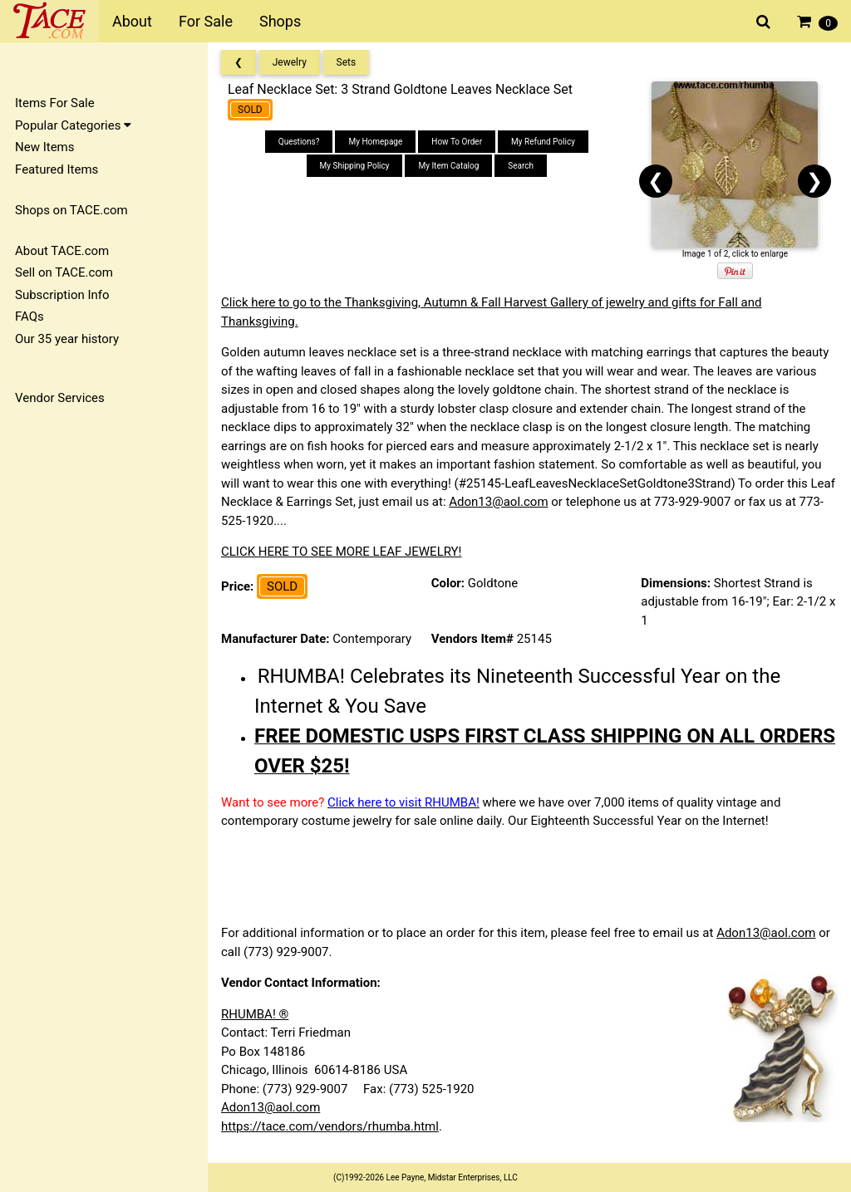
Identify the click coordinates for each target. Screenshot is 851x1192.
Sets (347, 62)
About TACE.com (62, 250)
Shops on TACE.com (71, 210)
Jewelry (290, 62)
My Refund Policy (543, 141)
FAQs (29, 316)
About (132, 21)
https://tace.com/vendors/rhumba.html (330, 1126)
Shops (280, 21)
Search (521, 165)
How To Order (456, 141)
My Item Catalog (448, 165)
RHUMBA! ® (254, 1014)
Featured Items (56, 169)
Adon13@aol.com (498, 501)
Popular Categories (73, 125)
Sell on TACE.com (64, 272)
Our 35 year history (67, 338)
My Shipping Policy (355, 165)
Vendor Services (60, 397)
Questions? (299, 141)
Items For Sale (55, 103)
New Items (44, 147)
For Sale (206, 21)
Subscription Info (62, 294)
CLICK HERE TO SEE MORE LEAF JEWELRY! (341, 551)
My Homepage (375, 141)
